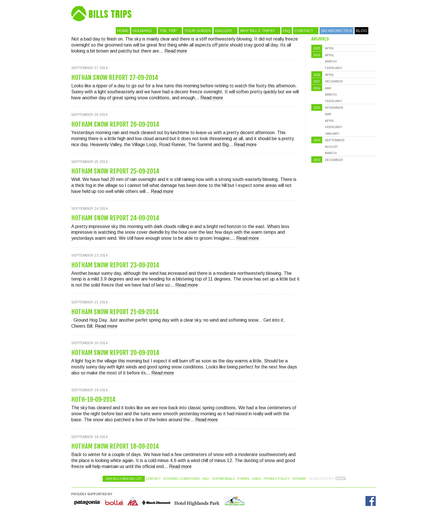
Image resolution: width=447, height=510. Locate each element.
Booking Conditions (182, 478)
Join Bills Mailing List (123, 478)
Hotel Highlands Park (197, 501)
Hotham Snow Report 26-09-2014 (115, 124)
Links (256, 478)
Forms (243, 478)
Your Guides (197, 31)
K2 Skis (133, 501)
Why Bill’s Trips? (257, 31)
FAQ (286, 31)
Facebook (370, 501)
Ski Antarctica (336, 31)
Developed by (321, 478)
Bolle (114, 501)
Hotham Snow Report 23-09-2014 (115, 265)
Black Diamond (156, 501)
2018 (316, 74)
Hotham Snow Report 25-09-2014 (115, 171)
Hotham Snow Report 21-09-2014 (115, 312)
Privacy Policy (277, 478)
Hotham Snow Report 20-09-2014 (115, 352)
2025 (316, 48)
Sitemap (299, 478)
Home (123, 31)
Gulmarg (142, 31)
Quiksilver (87, 501)
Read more (175, 51)
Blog (361, 31)
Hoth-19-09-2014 (93, 399)
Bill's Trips (242, 13)
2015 (316, 107)
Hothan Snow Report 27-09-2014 (114, 77)
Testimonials (223, 478)
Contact (303, 31)
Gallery (223, 31)
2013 (316, 160)
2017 (316, 81)
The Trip (168, 31)
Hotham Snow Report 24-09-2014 (115, 218)
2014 (316, 140)
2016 (316, 88)
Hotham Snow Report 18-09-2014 (115, 446)
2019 (316, 55)
